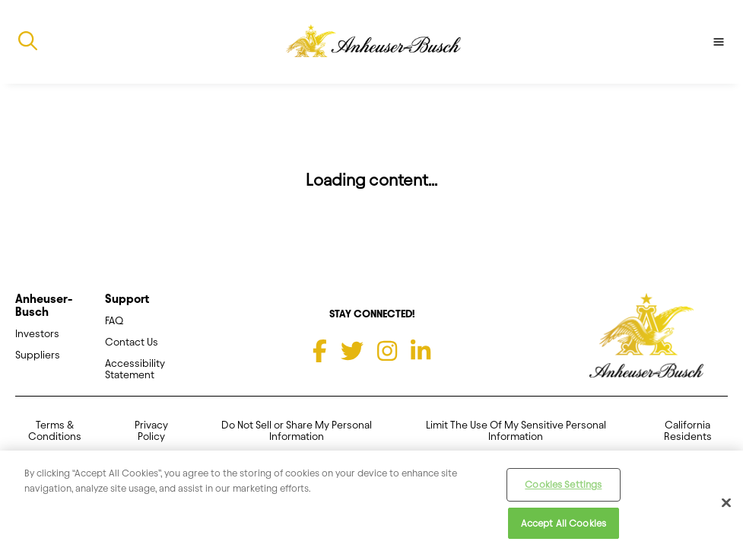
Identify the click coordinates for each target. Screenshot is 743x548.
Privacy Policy (151, 430)
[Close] (726, 508)
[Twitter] (352, 350)
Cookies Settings (563, 489)
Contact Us (131, 342)
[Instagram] (387, 350)
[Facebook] (320, 350)
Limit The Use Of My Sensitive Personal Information (516, 430)
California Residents (688, 430)
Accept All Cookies (563, 528)
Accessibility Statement (135, 369)
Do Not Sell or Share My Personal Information (296, 430)
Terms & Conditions (54, 430)
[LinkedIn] (420, 350)
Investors (37, 333)
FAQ (114, 321)
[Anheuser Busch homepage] (646, 336)
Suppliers (37, 355)
